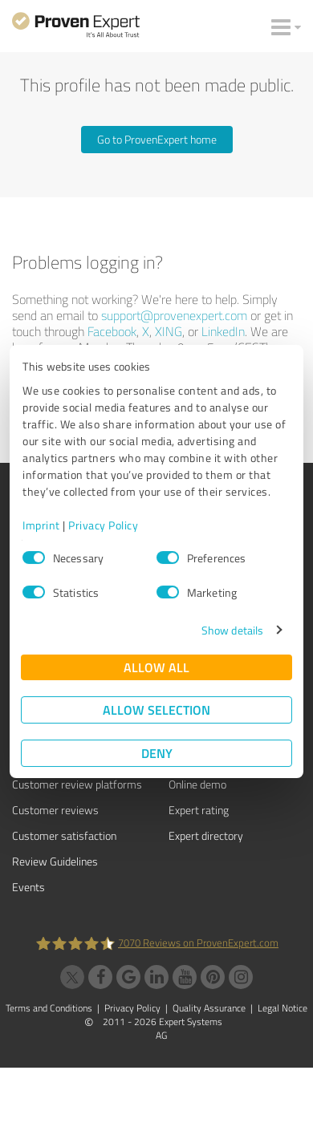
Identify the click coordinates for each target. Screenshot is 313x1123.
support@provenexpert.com (174, 315)
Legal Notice (282, 1008)
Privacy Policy (103, 525)
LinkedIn (223, 331)
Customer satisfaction (64, 835)
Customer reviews (55, 809)
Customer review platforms (77, 784)
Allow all (156, 667)
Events (28, 886)
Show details (232, 630)
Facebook (111, 331)
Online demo (197, 784)
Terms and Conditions (49, 1008)
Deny (157, 753)
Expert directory (206, 835)
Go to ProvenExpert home (157, 139)
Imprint (41, 525)
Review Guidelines (55, 861)
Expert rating (199, 809)
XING (168, 331)
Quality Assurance (209, 1008)
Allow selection (156, 709)
